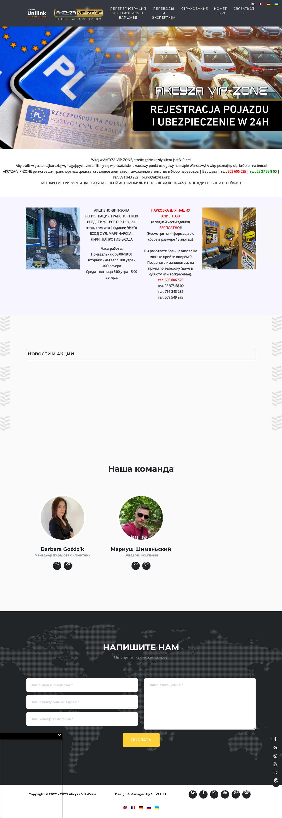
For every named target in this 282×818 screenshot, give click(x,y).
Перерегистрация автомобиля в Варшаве (128, 15)
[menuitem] (253, 4)
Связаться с (243, 13)
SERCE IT (159, 794)
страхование (194, 10)
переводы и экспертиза (164, 15)
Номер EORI (220, 13)
